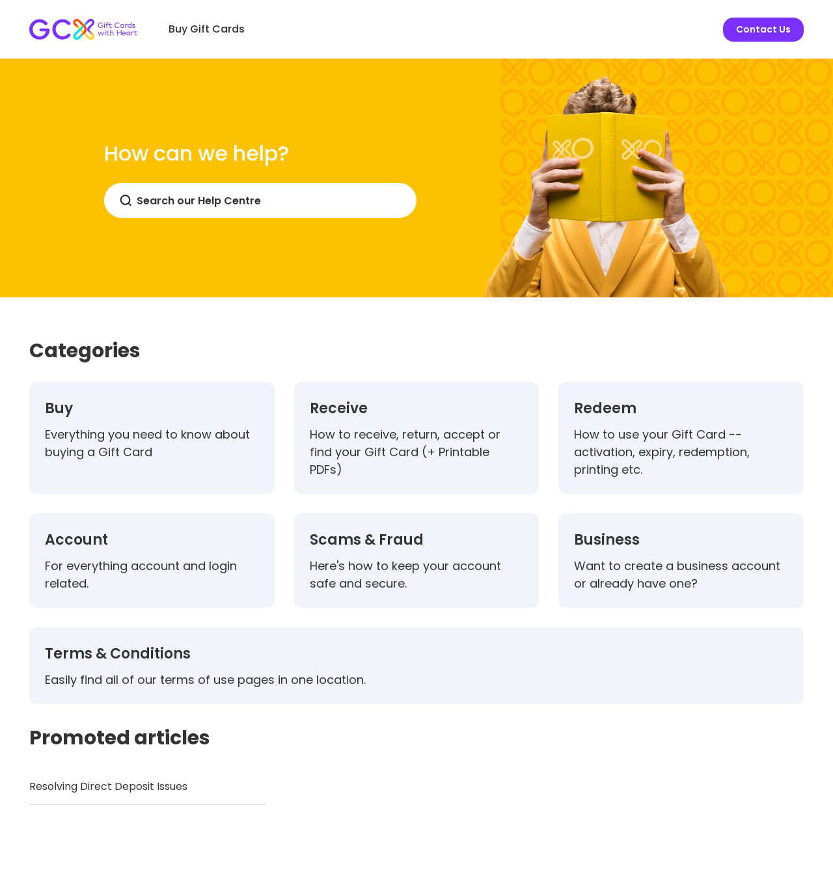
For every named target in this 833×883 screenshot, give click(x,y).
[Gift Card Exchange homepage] (83, 29)
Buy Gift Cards (207, 28)
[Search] (260, 200)
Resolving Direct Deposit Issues (108, 786)
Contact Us (763, 29)
